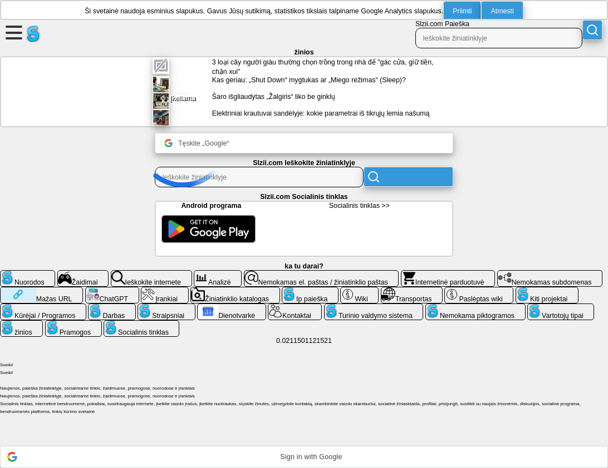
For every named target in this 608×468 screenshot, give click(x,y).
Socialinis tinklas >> (359, 206)
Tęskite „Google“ (196, 143)
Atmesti (502, 11)
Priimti (462, 11)
